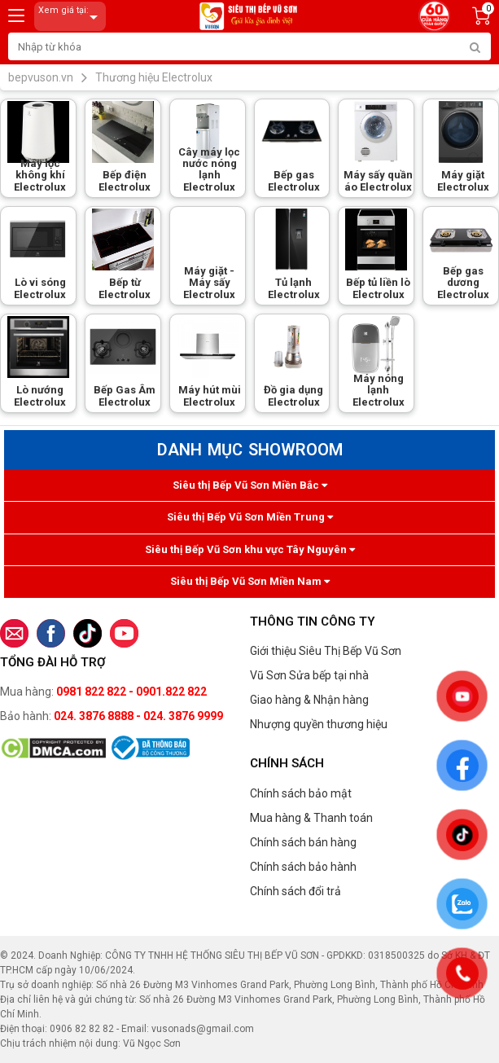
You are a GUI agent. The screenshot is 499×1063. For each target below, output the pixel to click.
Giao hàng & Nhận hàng (309, 699)
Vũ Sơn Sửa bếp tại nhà (309, 675)
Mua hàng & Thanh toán (311, 817)
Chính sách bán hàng (303, 842)
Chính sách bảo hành (303, 866)
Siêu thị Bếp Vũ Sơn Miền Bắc (250, 485)
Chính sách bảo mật (301, 793)
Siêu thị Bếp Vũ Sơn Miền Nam (250, 581)
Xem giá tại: (70, 17)
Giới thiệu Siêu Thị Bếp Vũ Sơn (325, 650)
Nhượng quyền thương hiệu (318, 724)
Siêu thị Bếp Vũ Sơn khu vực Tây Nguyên (250, 549)
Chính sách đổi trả (295, 891)
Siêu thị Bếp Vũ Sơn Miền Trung (250, 517)
